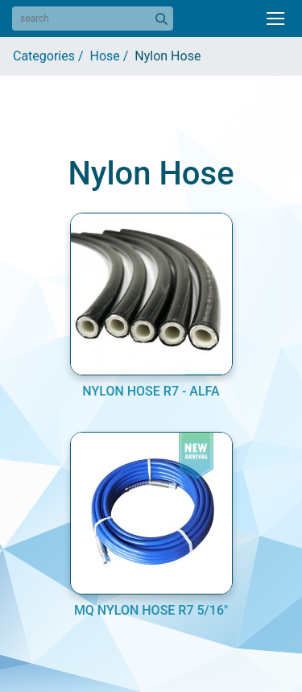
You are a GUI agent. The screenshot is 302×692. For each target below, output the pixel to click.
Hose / (112, 56)
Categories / (51, 56)
